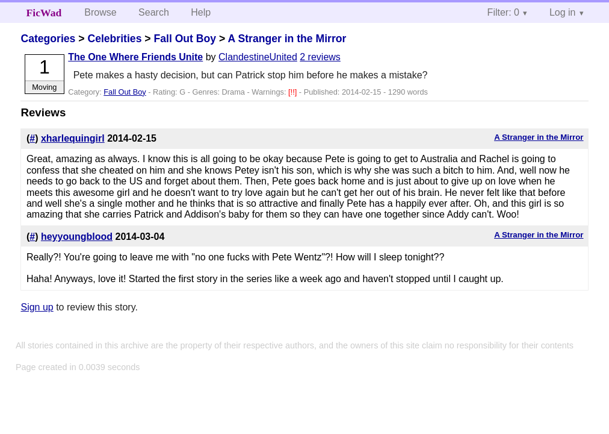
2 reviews (320, 57)
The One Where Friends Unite (135, 57)
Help (201, 12)
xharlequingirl (73, 138)
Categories (47, 39)
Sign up (36, 307)
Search (153, 12)
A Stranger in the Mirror (287, 39)
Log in (562, 12)
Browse (100, 12)
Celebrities (114, 39)
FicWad (44, 13)
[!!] (293, 91)
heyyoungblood (77, 236)
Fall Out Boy (184, 39)
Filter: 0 (503, 12)
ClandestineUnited (257, 57)
